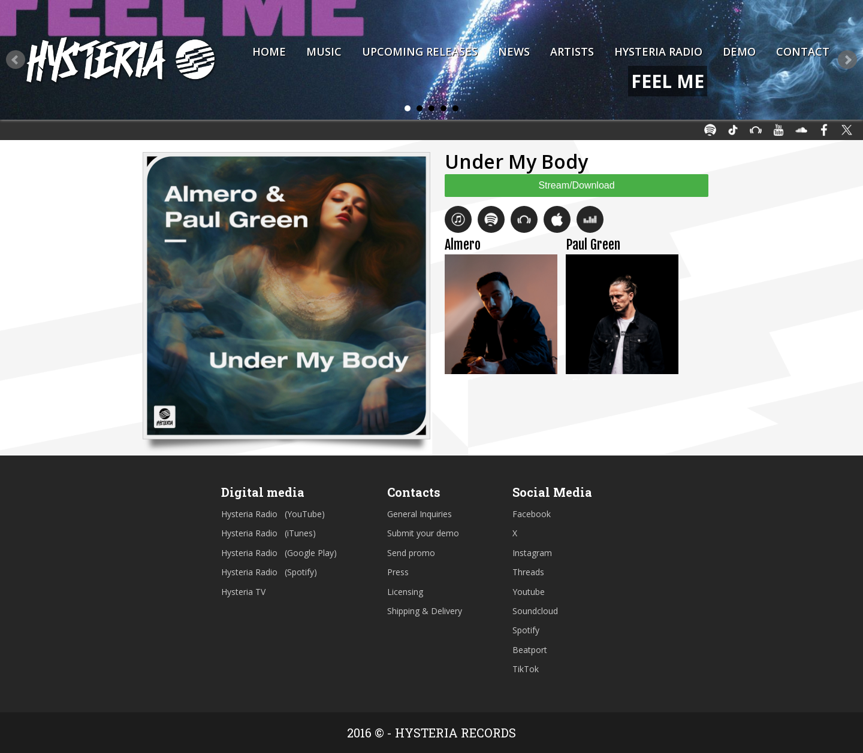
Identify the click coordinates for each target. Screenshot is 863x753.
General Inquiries (419, 514)
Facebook (531, 514)
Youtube (528, 591)
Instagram (532, 552)
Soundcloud (535, 611)
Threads (528, 572)
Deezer (590, 219)
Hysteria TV (243, 591)
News (514, 51)
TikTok (525, 669)
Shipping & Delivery (424, 611)
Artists (572, 51)
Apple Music (557, 219)
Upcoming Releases (420, 51)
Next (847, 59)
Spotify (491, 219)
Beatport (524, 219)
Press (398, 572)
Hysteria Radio (658, 51)
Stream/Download (576, 185)
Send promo (411, 552)
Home (269, 51)
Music (324, 51)
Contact (802, 51)
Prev (15, 59)
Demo (739, 51)
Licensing (405, 591)
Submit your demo (423, 533)
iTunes (458, 219)
